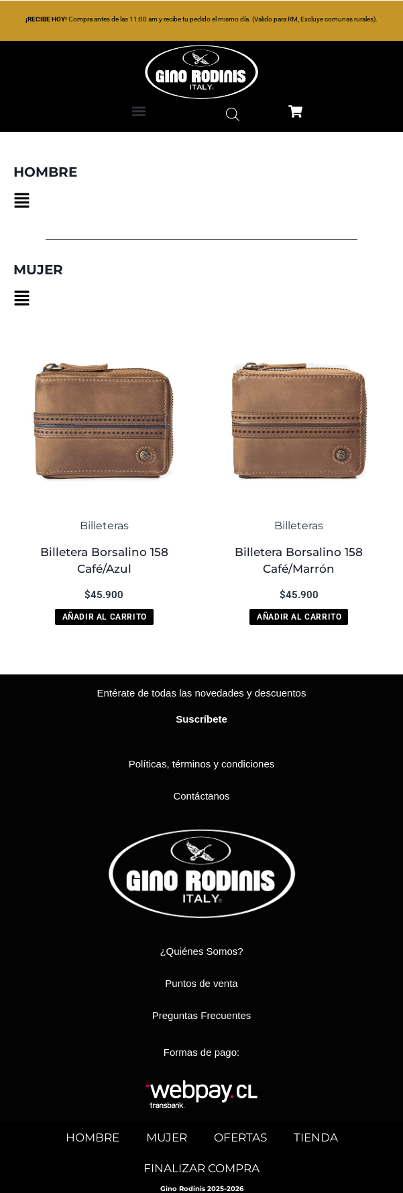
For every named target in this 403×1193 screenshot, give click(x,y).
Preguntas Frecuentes (201, 1015)
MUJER (166, 1137)
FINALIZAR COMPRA (201, 1168)
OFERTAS (240, 1137)
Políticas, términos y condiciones (202, 763)
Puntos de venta (201, 983)
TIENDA (316, 1137)
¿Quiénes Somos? (201, 951)
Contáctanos (201, 796)
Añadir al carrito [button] (104, 617)
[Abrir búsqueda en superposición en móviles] (232, 114)
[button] (138, 111)
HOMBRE (92, 1137)
